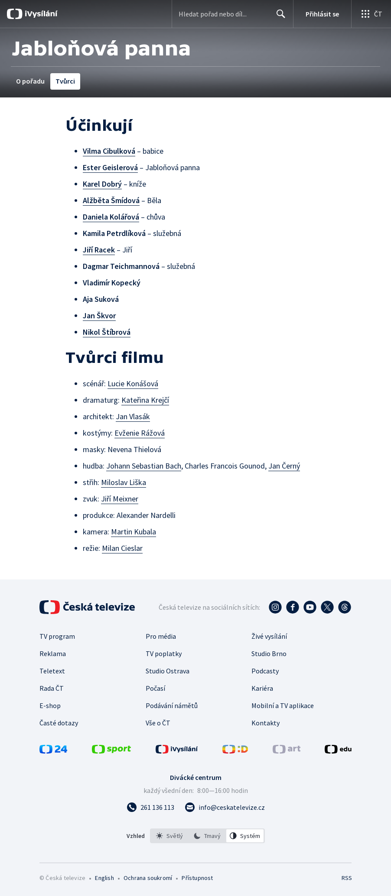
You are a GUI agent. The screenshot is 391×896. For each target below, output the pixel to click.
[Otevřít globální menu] (371, 14)
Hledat (278, 17)
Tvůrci (65, 81)
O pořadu (30, 81)
